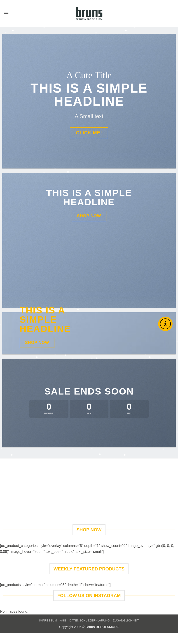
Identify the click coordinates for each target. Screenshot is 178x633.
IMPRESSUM (48, 620)
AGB (63, 620)
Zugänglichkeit (126, 620)
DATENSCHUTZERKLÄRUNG (89, 620)
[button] (6, 13)
